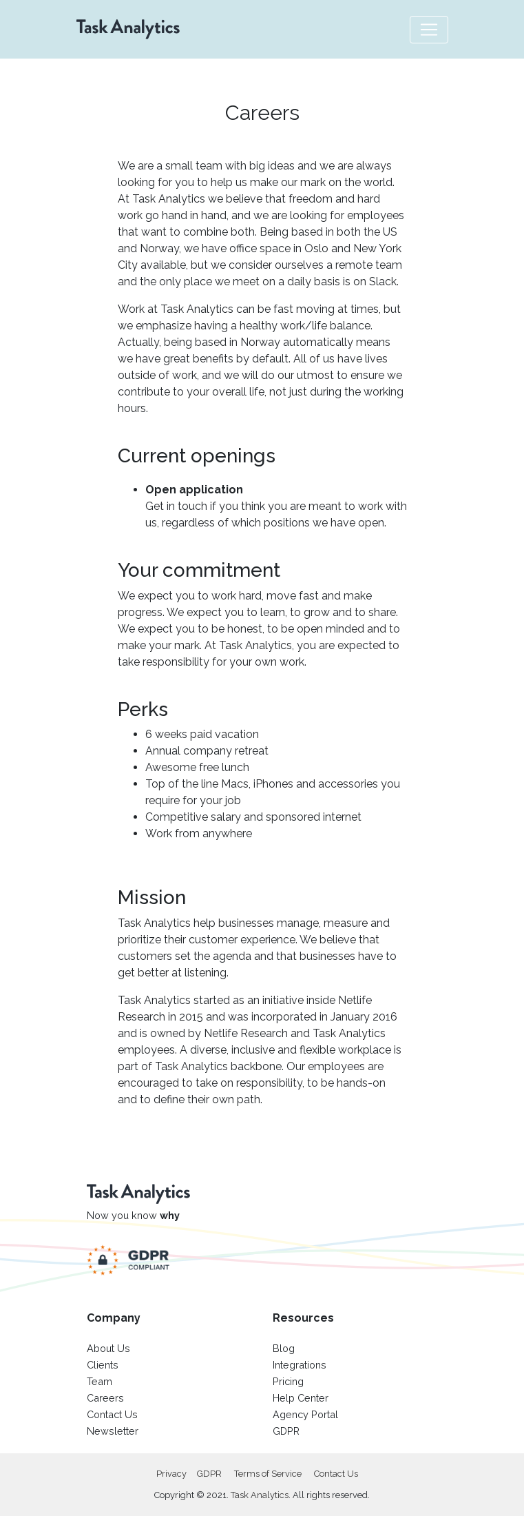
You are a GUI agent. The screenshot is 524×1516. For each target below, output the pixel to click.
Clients (102, 1365)
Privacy (171, 1473)
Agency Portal (305, 1414)
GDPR (286, 1431)
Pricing (288, 1381)
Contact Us (112, 1414)
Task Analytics (260, 1495)
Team (99, 1381)
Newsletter (112, 1431)
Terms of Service (268, 1473)
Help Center (300, 1398)
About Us (108, 1348)
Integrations (299, 1365)
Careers (105, 1398)
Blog (284, 1348)
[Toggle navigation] (429, 29)
